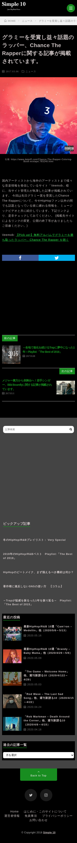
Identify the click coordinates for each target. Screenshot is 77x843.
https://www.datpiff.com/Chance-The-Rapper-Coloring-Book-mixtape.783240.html (41, 160)
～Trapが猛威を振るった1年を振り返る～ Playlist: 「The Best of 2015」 (37, 602)
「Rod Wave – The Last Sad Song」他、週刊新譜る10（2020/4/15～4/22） (49, 698)
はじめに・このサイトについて (45, 811)
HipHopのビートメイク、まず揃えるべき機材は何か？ (38, 572)
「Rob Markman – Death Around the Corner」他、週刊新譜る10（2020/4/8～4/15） (47, 720)
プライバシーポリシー (57, 815)
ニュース (30, 71)
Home (14, 811)
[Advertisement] (38, 477)
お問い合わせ (38, 820)
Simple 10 (49, 832)
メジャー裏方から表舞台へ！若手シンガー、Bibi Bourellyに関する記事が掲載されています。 (27, 385)
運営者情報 (12, 815)
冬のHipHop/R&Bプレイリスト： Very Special (34, 539)
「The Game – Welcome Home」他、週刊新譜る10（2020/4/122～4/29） (46, 675)
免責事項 (31, 815)
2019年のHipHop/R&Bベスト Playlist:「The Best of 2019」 (37, 556)
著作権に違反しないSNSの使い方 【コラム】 (33, 586)
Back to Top (39, 775)
